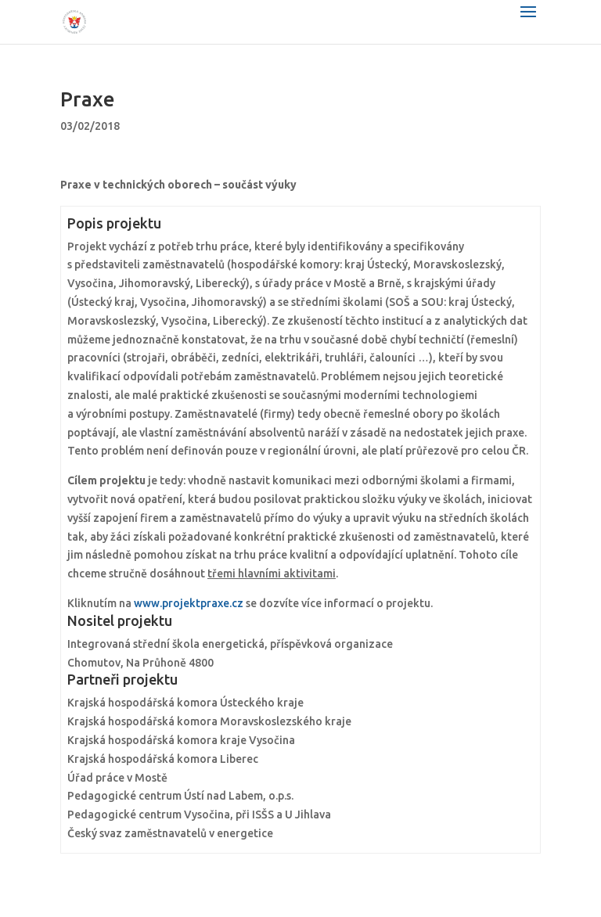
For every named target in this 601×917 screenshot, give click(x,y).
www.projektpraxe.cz (188, 603)
